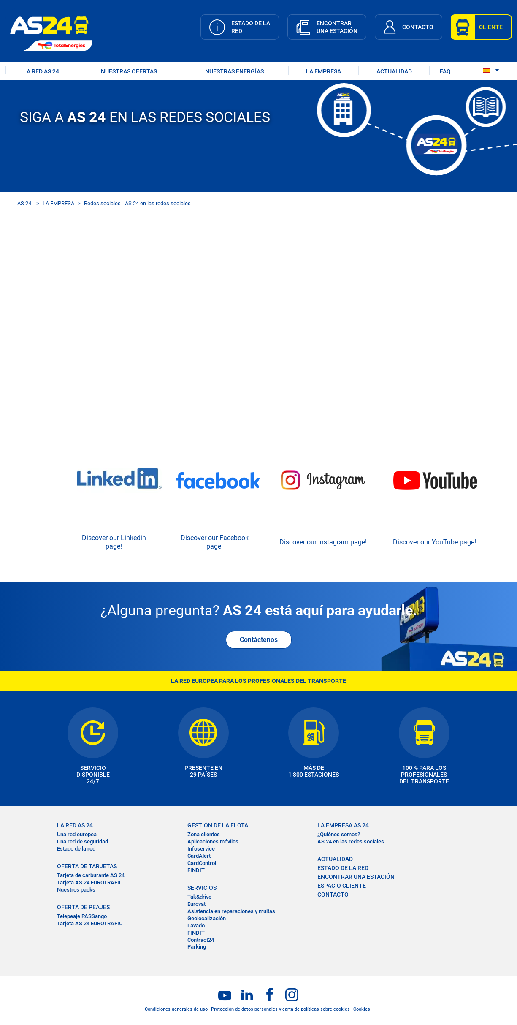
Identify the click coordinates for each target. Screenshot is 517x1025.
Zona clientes (203, 834)
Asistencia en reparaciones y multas (231, 911)
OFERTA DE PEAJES (83, 907)
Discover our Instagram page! (323, 542)
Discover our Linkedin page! (114, 542)
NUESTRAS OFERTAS (129, 71)
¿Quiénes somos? (338, 834)
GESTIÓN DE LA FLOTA (217, 825)
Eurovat (196, 904)
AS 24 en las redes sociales (350, 841)
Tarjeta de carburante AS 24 (91, 875)
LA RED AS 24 (41, 71)
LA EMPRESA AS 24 (343, 825)
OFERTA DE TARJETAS (87, 866)
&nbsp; (259, 355)
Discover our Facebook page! (215, 542)
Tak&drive (199, 897)
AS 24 (24, 203)
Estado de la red (76, 849)
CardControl (201, 863)
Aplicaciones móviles (212, 841)
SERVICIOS (202, 887)
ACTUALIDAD (394, 71)
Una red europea (77, 834)
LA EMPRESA (323, 71)
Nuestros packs (76, 889)
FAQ (445, 71)
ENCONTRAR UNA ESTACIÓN (356, 876)
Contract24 (200, 940)
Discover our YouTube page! (434, 542)
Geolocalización (206, 918)
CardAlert (199, 856)
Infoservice (201, 849)
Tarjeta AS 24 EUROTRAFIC (89, 882)
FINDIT (196, 870)
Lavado (196, 925)
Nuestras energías (234, 71)
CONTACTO (333, 894)
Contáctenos (259, 640)
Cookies (361, 1009)
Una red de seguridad (82, 841)
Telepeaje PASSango (82, 916)
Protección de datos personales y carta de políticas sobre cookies (280, 1009)
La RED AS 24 (75, 825)
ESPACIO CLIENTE (341, 885)
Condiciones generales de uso (176, 1009)
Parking (196, 946)
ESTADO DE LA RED (342, 868)
